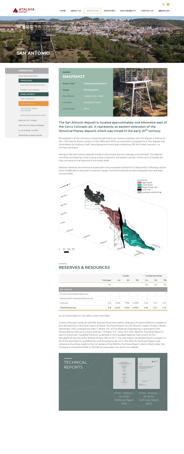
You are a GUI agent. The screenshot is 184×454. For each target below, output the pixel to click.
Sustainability (128, 11)
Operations (92, 11)
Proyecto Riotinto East (30, 118)
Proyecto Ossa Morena (32, 129)
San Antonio (27, 105)
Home (63, 11)
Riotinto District (28, 77)
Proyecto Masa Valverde (28, 111)
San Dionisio (27, 100)
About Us (76, 11)
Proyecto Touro (28, 124)
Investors (109, 11)
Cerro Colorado (29, 91)
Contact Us (147, 11)
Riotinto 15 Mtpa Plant (32, 86)
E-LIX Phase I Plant (29, 134)
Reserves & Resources (31, 139)
